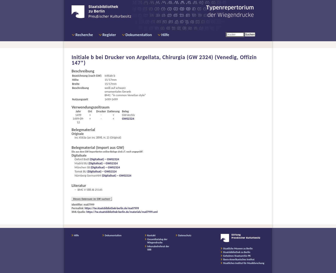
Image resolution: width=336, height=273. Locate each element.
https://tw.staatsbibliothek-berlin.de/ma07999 (112, 208)
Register (109, 34)
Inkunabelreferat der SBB (158, 248)
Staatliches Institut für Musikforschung (243, 263)
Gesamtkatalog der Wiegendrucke (157, 241)
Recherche (84, 34)
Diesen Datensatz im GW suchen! (91, 199)
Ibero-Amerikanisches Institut (239, 259)
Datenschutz (184, 235)
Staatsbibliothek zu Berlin (236, 252)
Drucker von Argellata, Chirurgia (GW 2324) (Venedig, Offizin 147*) (164, 60)
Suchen (250, 34)
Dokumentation (139, 34)
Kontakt (151, 235)
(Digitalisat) (96, 159)
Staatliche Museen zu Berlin (238, 248)
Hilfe (165, 34)
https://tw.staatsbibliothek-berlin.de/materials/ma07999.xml (122, 212)
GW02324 (128, 118)
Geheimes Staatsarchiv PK (237, 255)
